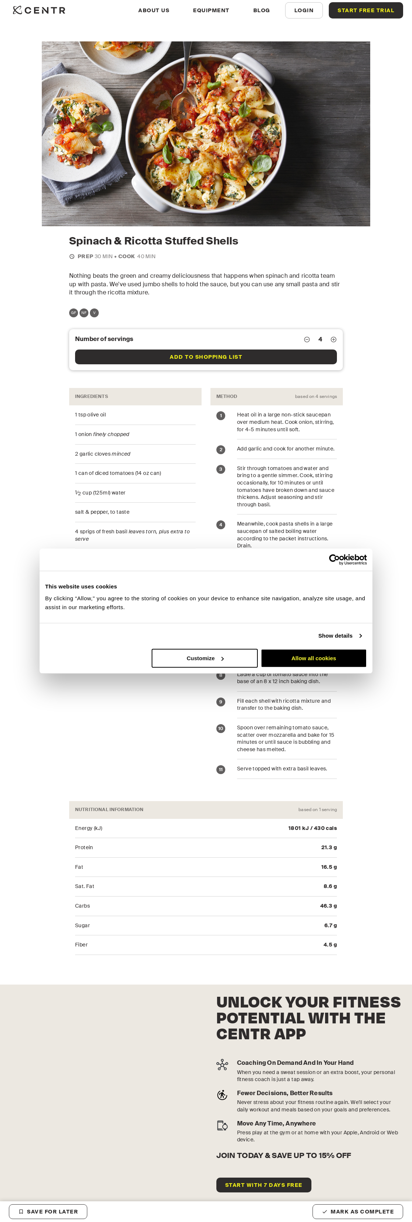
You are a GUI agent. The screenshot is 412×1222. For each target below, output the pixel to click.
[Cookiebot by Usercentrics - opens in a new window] (334, 559)
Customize (205, 658)
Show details (335, 635)
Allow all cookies (313, 658)
